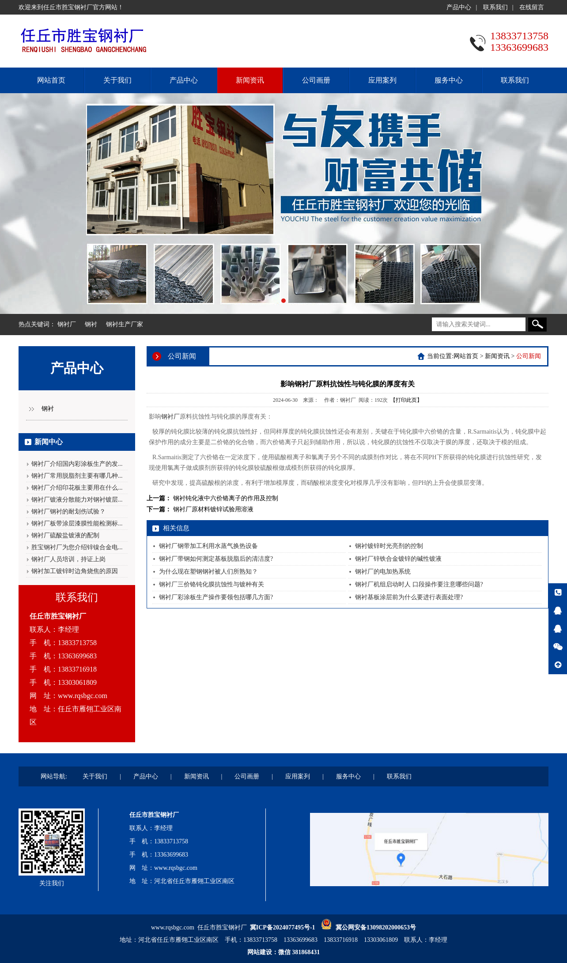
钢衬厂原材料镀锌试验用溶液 (213, 509)
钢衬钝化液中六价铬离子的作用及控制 (225, 498)
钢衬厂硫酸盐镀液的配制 (65, 535)
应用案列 (382, 80)
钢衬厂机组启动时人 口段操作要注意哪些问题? (419, 584)
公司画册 (316, 80)
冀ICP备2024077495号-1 (282, 927)
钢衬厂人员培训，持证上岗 (68, 559)
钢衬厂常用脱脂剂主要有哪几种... (77, 475)
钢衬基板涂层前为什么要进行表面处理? (409, 597)
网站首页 (51, 80)
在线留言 (531, 7)
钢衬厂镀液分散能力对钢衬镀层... (77, 499)
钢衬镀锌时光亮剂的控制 (389, 546)
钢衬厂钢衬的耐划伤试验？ (68, 511)
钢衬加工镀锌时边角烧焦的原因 (74, 571)
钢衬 (91, 324)
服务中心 (449, 80)
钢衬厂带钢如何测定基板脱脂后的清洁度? (216, 558)
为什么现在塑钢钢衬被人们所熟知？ (208, 571)
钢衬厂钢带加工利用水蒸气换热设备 (208, 546)
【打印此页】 (406, 400)
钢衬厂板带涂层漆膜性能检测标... (77, 523)
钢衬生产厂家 (124, 324)
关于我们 (117, 80)
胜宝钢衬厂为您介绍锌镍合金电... (77, 547)
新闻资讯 (250, 80)
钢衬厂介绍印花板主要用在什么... (77, 487)
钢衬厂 (66, 324)
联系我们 (495, 7)
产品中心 (458, 7)
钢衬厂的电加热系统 (383, 571)
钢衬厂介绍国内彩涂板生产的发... (77, 464)
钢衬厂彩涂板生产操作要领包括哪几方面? (216, 597)
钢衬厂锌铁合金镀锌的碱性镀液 (398, 558)
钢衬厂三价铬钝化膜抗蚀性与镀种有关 (211, 584)
